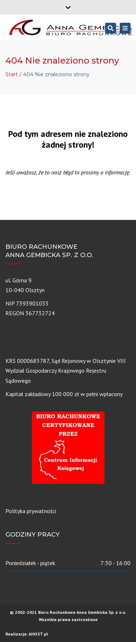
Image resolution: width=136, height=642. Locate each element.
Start (11, 74)
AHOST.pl (38, 634)
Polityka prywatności (30, 511)
